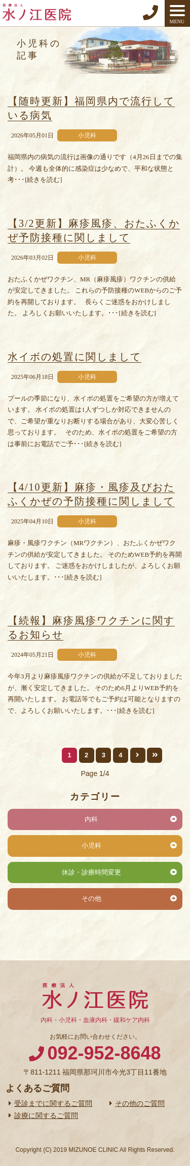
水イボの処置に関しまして (74, 356)
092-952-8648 (104, 1053)
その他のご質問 (140, 1103)
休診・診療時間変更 (91, 872)
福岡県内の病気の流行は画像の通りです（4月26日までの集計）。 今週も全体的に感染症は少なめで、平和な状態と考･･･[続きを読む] (95, 168)
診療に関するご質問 (46, 1115)
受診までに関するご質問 (53, 1103)
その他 (91, 898)
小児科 (91, 845)
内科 (91, 819)
